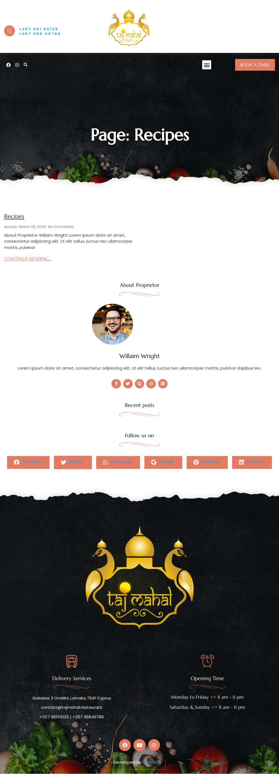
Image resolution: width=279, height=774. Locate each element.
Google (162, 462)
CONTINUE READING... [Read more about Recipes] (27, 259)
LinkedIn (252, 462)
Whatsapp (117, 462)
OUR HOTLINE (30, 22)
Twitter (72, 462)
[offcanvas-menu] (269, 27)
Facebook (27, 462)
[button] (26, 65)
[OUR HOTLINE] (9, 30)
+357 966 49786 (40, 33)
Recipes (14, 216)
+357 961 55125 (39, 29)
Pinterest (207, 462)
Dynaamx (151, 762)
